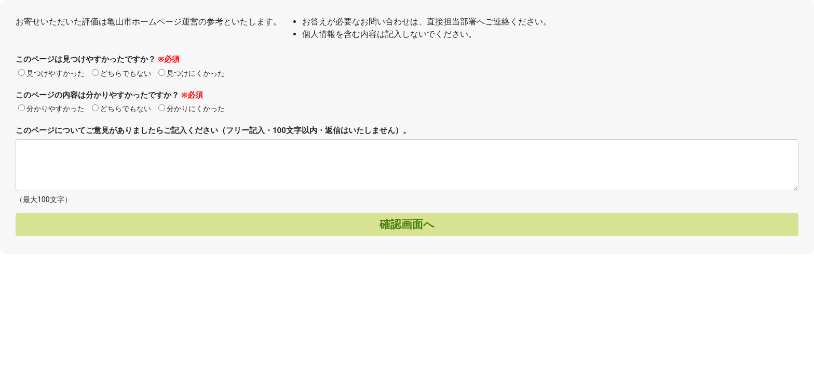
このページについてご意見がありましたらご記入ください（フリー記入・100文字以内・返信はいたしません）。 (213, 130)
